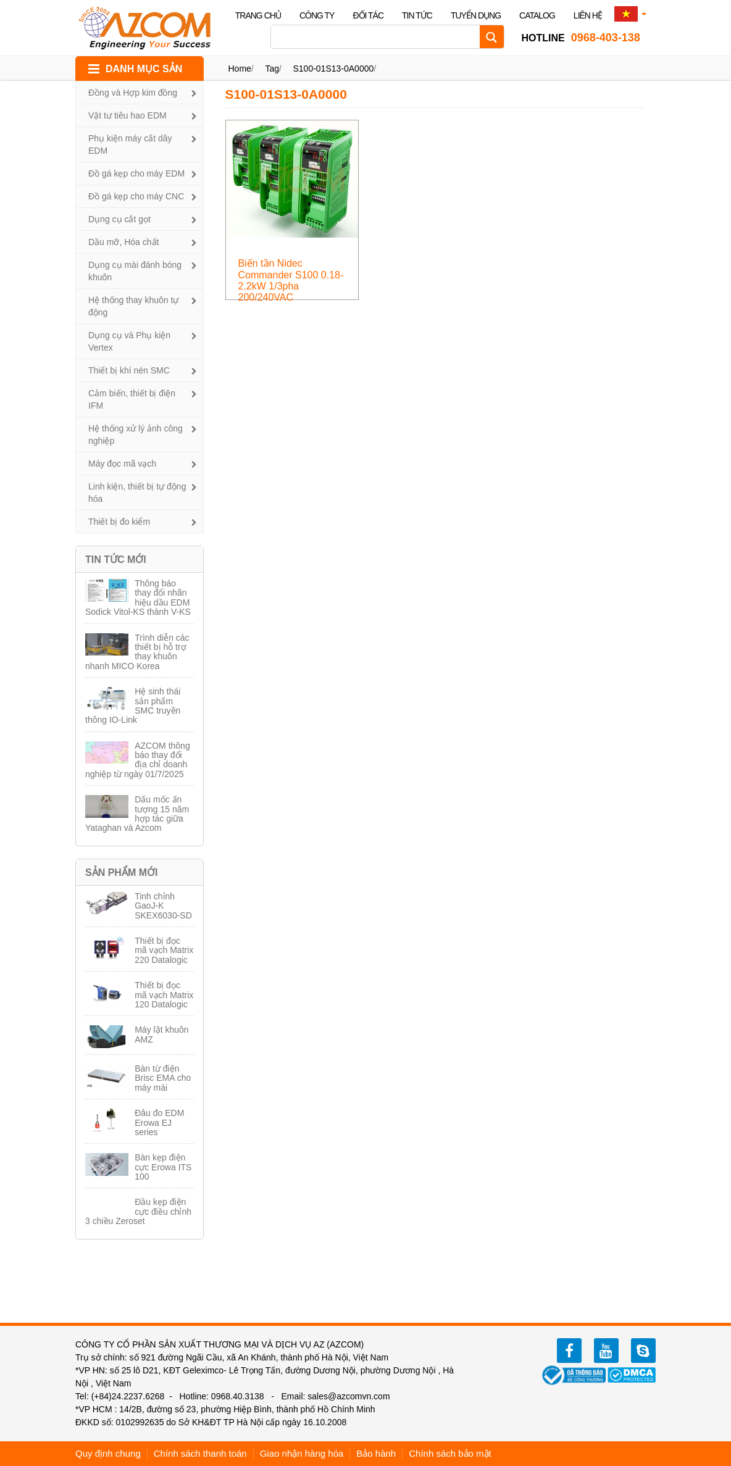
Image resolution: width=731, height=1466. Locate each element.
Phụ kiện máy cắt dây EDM (130, 144)
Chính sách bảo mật (450, 1453)
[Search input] (378, 36)
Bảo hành (376, 1453)
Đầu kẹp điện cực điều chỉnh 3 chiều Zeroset (138, 1211)
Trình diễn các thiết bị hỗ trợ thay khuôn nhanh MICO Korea (137, 652)
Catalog (537, 15)
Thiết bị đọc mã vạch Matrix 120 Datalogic (164, 994)
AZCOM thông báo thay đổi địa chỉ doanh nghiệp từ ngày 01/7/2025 (137, 760)
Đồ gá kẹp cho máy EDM (136, 173)
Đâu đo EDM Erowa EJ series (159, 1122)
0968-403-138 (581, 37)
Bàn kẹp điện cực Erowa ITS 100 (163, 1166)
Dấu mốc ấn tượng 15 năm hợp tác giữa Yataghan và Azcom (137, 813)
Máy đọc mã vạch (122, 464)
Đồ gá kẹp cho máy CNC (136, 196)
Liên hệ (588, 15)
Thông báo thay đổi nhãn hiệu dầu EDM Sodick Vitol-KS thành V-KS (138, 597)
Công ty (317, 15)
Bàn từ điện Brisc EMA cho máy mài (163, 1078)
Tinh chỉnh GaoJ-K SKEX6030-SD (163, 905)
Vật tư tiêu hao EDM (127, 115)
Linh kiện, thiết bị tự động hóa (137, 492)
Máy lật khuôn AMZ (161, 1034)
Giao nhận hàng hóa (302, 1453)
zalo (643, 1350)
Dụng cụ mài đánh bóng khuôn (135, 271)
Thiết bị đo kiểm (119, 522)
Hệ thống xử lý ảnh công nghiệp (135, 434)
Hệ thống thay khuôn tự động (133, 306)
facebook (569, 1350)
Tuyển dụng (476, 15)
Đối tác (368, 15)
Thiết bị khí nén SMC (129, 370)
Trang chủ (258, 15)
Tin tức (417, 15)
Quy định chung (108, 1453)
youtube (606, 1350)
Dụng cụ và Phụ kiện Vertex (129, 341)
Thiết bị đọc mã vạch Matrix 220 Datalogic (164, 950)
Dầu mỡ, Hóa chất (123, 242)
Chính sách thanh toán (200, 1453)
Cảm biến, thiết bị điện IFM (131, 399)
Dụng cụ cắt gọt (119, 219)
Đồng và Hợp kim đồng (132, 93)
